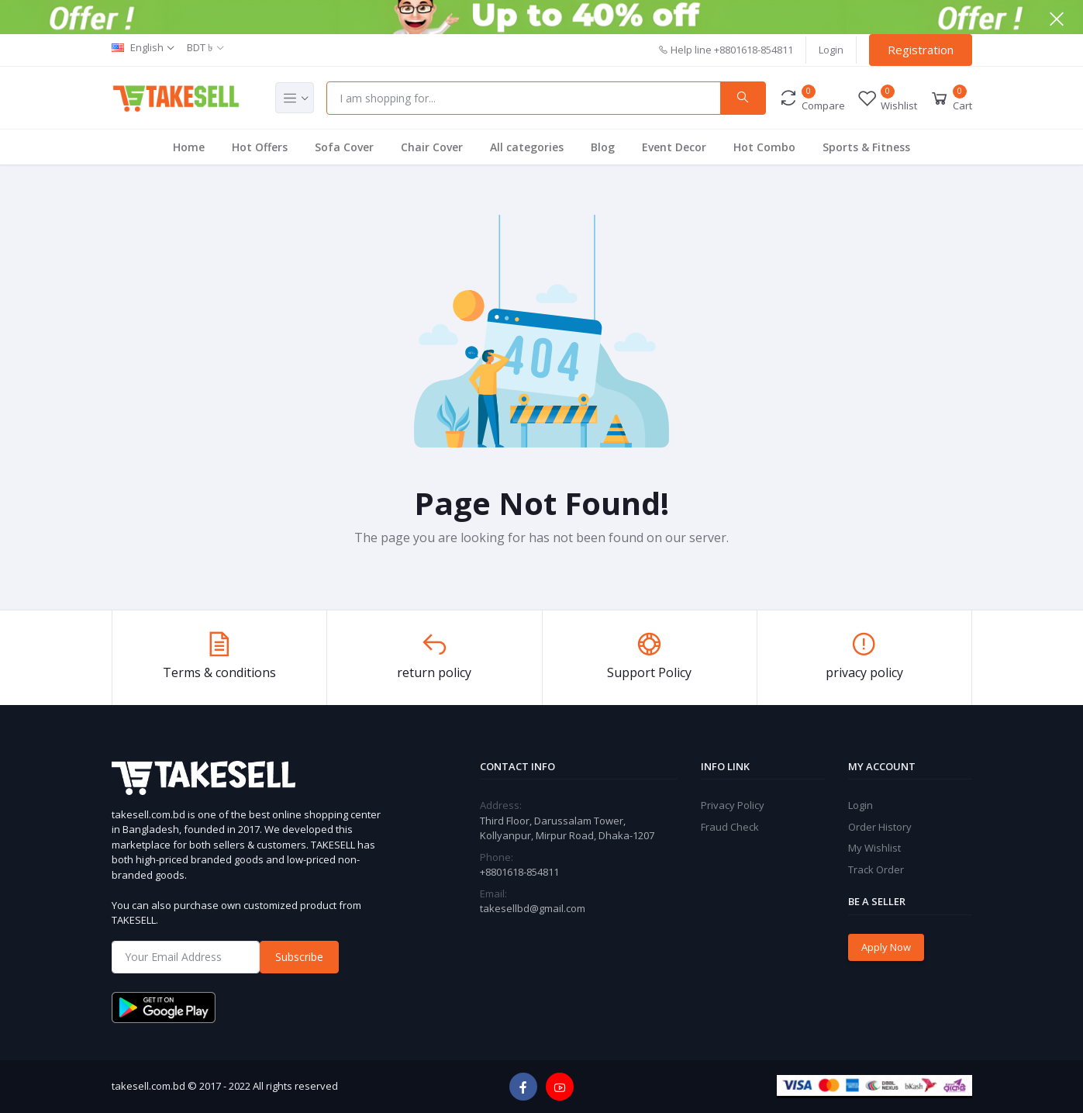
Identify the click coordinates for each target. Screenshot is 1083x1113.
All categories (527, 147)
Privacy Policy (732, 805)
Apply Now (886, 947)
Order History (880, 827)
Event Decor (674, 147)
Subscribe (299, 956)
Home (189, 147)
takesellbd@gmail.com (532, 908)
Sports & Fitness (866, 147)
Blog (603, 147)
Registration (921, 49)
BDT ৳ (199, 47)
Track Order (876, 869)
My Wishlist (874, 848)
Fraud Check (730, 827)
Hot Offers (260, 147)
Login (831, 50)
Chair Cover (432, 147)
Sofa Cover (344, 147)
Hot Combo (764, 147)
